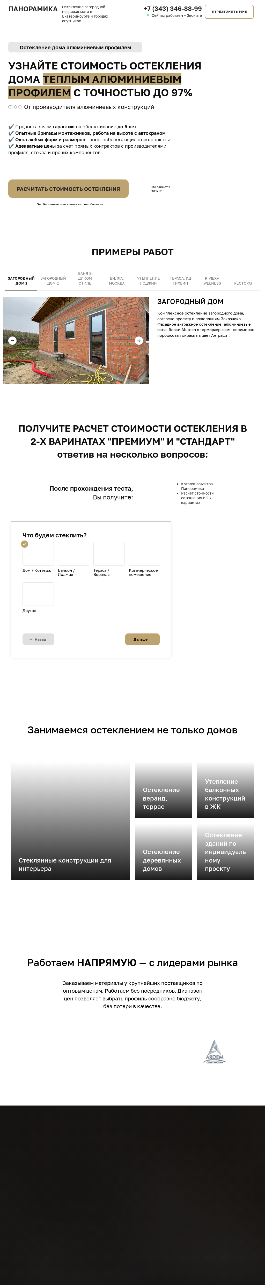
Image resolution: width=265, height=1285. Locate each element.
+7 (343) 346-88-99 (173, 8)
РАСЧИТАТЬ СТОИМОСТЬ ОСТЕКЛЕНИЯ (68, 189)
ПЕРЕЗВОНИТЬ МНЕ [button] (229, 11)
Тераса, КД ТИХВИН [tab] (180, 280)
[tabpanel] (132, 348)
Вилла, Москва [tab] (116, 280)
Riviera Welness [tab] (212, 280)
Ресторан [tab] (244, 283)
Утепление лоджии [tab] (148, 280)
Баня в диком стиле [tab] (85, 278)
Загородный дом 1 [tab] (21, 280)
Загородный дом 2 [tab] (53, 280)
